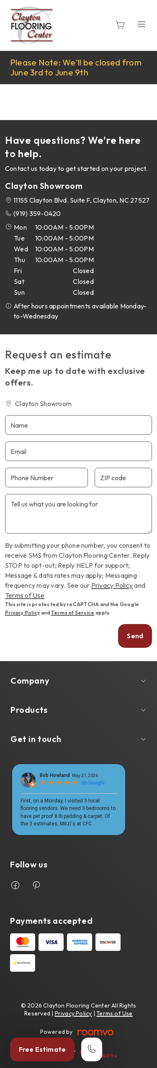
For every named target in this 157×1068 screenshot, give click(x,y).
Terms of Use (24, 595)
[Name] (78, 425)
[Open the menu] (141, 24)
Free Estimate (42, 1049)
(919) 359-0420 (37, 213)
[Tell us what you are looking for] (78, 514)
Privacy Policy (112, 585)
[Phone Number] (46, 477)
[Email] (78, 451)
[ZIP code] (123, 477)
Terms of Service (73, 612)
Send (135, 636)
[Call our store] (91, 1049)
